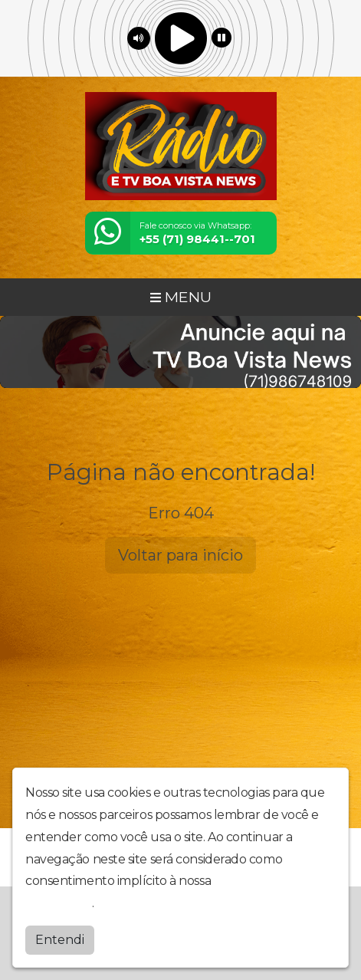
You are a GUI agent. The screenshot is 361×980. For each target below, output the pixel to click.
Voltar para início (180, 555)
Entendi (59, 936)
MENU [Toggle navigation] (181, 297)
